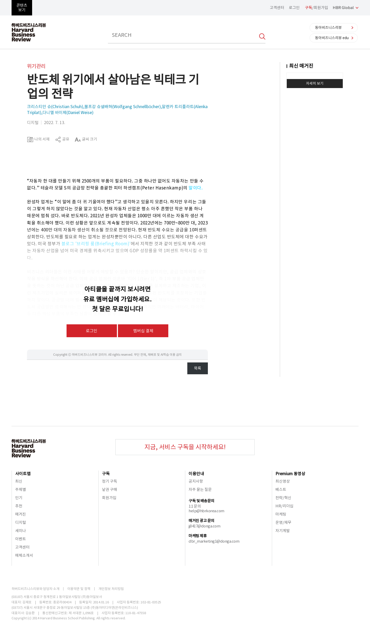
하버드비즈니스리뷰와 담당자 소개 (35, 588)
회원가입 (109, 497)
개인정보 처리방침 (111, 588)
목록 (197, 368)
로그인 (294, 7)
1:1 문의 (195, 506)
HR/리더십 (284, 505)
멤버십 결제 (143, 330)
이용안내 (196, 473)
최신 (18, 481)
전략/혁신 (283, 497)
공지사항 (196, 481)
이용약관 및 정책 (78, 588)
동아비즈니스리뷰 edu (332, 38)
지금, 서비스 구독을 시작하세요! (185, 447)
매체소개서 (24, 555)
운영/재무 (283, 522)
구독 (106, 473)
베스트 (280, 489)
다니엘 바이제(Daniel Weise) (68, 112)
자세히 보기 (314, 83)
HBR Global (343, 7)
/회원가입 (316, 7)
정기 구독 (109, 481)
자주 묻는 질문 (200, 489)
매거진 (20, 514)
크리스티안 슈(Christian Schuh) (55, 106)
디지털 (20, 522)
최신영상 (282, 481)
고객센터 (277, 7)
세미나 (20, 530)
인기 (18, 497)
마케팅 (280, 514)
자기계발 (282, 530)
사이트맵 (23, 473)
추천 (18, 505)
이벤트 (20, 538)
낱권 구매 (109, 489)
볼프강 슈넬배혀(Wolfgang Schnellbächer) (122, 106)
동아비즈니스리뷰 (328, 27)
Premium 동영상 (290, 473)
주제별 (20, 489)
